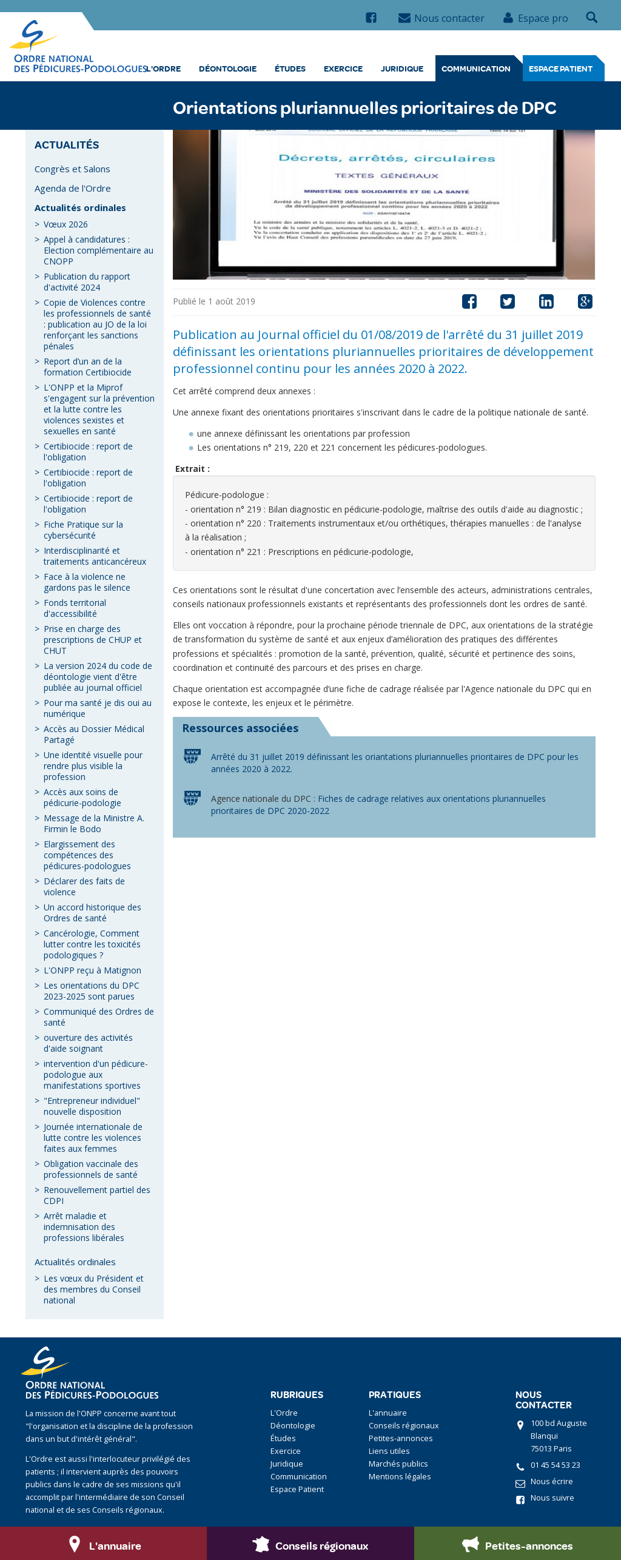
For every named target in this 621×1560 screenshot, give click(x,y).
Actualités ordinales (80, 207)
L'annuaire (388, 1413)
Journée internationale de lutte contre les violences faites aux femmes (93, 1137)
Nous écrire (552, 1481)
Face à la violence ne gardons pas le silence (87, 582)
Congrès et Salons (72, 169)
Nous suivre (552, 1498)
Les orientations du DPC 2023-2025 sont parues (91, 991)
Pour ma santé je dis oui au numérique (98, 708)
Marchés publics (398, 1464)
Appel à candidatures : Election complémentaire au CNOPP (98, 250)
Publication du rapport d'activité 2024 (87, 282)
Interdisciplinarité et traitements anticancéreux (95, 556)
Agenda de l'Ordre (73, 188)
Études (290, 68)
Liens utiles (389, 1451)
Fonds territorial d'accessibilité (75, 608)
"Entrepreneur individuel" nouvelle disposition (92, 1106)
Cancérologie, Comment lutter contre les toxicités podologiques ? (92, 944)
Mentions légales (400, 1476)
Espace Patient (560, 68)
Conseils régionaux (404, 1425)
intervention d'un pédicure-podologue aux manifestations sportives (96, 1074)
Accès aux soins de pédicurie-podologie (82, 797)
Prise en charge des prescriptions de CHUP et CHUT (93, 639)
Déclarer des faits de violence (84, 886)
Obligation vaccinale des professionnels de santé (91, 1169)
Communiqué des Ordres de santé (99, 1017)
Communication (476, 68)
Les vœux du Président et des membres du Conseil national (94, 1289)
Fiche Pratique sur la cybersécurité (83, 530)
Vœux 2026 (66, 224)
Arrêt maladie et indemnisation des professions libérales (84, 1226)
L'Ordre (163, 68)
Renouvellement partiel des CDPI (97, 1195)
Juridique (402, 68)
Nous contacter (441, 18)
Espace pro (535, 18)
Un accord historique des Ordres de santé (92, 912)
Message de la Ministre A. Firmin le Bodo (94, 823)
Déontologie (228, 68)
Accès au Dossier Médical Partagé (94, 734)
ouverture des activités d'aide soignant (88, 1043)
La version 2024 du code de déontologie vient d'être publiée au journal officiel (98, 676)
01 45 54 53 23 (555, 1465)
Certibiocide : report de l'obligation (88, 451)
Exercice (343, 68)
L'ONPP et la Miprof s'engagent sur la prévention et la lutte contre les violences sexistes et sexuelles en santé (99, 409)
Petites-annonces (401, 1438)
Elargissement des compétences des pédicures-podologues (87, 855)
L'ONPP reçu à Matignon (92, 970)
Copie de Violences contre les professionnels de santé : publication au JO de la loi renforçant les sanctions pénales (97, 324)
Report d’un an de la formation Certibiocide (88, 366)
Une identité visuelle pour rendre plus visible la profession (93, 765)
